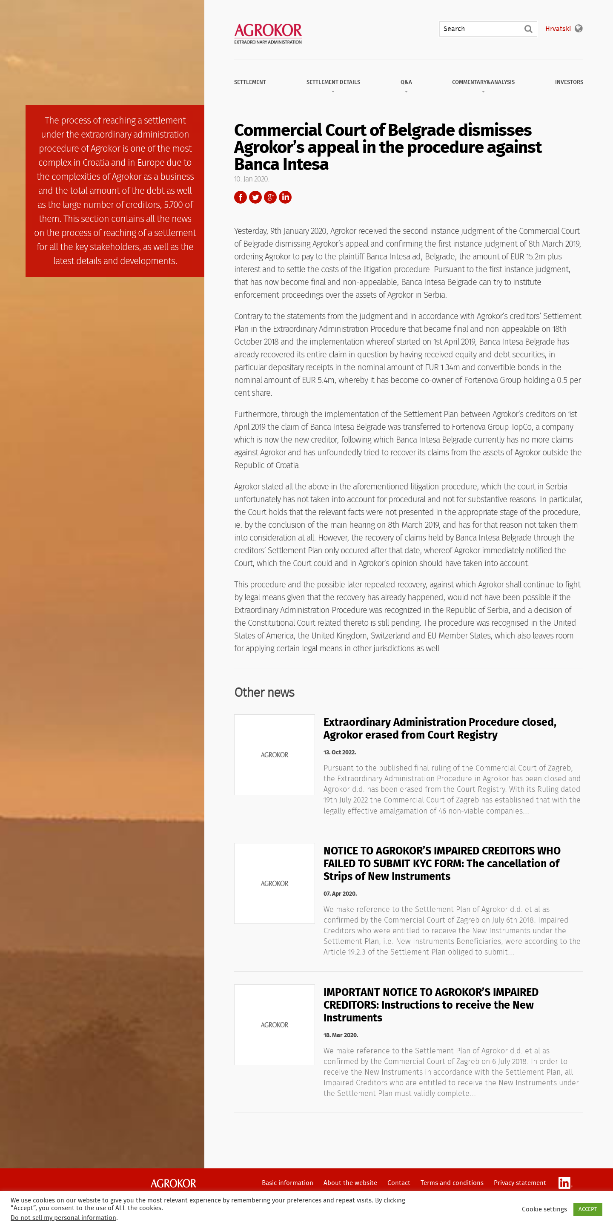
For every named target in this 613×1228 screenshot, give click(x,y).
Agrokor (173, 1183)
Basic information (287, 1183)
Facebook (240, 197)
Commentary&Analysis (483, 82)
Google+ (270, 197)
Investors (569, 82)
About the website (350, 1183)
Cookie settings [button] (544, 1209)
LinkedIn (285, 197)
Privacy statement (520, 1183)
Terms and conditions (452, 1183)
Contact (398, 1183)
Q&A (406, 82)
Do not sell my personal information (63, 1218)
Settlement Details (333, 82)
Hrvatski (558, 29)
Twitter (255, 197)
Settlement (250, 82)
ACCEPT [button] (588, 1209)
